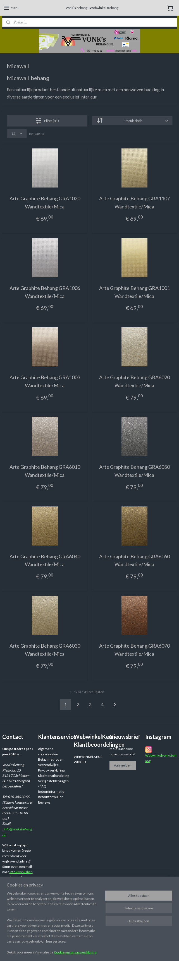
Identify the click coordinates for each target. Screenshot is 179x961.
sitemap (122, 951)
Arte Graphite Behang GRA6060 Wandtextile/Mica (134, 560)
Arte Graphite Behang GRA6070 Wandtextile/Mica (134, 650)
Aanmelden (123, 765)
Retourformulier (50, 797)
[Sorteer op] (132, 120)
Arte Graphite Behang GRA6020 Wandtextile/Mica (134, 381)
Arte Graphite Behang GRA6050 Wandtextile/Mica (134, 471)
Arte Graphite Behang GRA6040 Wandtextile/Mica (44, 560)
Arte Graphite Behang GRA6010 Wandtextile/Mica (44, 471)
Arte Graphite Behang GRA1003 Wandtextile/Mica (44, 381)
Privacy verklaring (51, 770)
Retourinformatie (51, 791)
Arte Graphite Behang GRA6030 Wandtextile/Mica (44, 650)
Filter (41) (47, 120)
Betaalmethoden (50, 759)
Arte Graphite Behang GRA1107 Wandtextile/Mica (134, 202)
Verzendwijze (48, 765)
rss (132, 951)
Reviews (44, 802)
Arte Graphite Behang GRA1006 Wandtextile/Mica (44, 292)
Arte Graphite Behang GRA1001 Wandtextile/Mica (134, 292)
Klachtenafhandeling (53, 775)
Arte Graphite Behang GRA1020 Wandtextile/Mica (44, 202)
